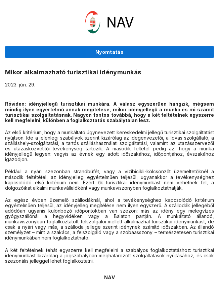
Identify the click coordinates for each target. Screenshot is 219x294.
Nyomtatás (109, 52)
